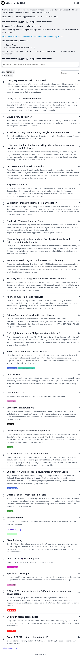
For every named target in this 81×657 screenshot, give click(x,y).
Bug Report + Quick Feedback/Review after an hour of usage (37, 471)
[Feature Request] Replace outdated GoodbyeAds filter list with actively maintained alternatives (38, 240)
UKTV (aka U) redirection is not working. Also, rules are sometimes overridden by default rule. (40, 146)
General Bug (11, 610)
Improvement (12, 534)
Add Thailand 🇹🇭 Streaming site (23, 558)
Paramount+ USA (15, 392)
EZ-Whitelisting (14, 540)
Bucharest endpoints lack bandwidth (25, 166)
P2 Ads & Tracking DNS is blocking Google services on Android (38, 132)
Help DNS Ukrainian (17, 184)
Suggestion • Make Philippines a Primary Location (32, 202)
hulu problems (14, 374)
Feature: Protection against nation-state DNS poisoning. (35, 260)
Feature (10, 447)
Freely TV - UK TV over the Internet (24, 98)
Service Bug (11, 401)
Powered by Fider (40, 654)
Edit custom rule (15, 517)
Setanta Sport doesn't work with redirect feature (31, 315)
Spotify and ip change (18, 573)
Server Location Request (26, 368)
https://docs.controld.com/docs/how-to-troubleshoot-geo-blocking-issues (32, 36)
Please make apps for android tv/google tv (28, 430)
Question (10, 424)
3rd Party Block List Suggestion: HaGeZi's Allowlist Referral (36, 278)
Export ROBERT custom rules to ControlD (27, 637)
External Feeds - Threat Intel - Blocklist (26, 494)
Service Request (13, 567)
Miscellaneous (12, 368)
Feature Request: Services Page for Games (28, 453)
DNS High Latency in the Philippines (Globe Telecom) (33, 333)
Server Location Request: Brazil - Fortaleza (28, 351)
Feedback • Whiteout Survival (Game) (25, 221)
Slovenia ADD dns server (19, 116)
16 (4, 518)
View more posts (10, 648)
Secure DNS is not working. (20, 407)
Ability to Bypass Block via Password (25, 296)
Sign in (77, 3)
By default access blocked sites (22, 616)
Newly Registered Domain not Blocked (26, 80)
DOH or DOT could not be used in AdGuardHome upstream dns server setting (39, 592)
